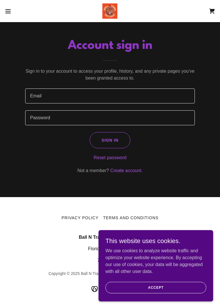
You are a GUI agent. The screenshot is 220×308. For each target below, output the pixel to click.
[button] (18, 11)
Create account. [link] (126, 170)
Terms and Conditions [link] (130, 217)
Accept (156, 287)
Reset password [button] (110, 157)
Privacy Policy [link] (80, 217)
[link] (110, 11)
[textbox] (110, 95)
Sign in (109, 140)
